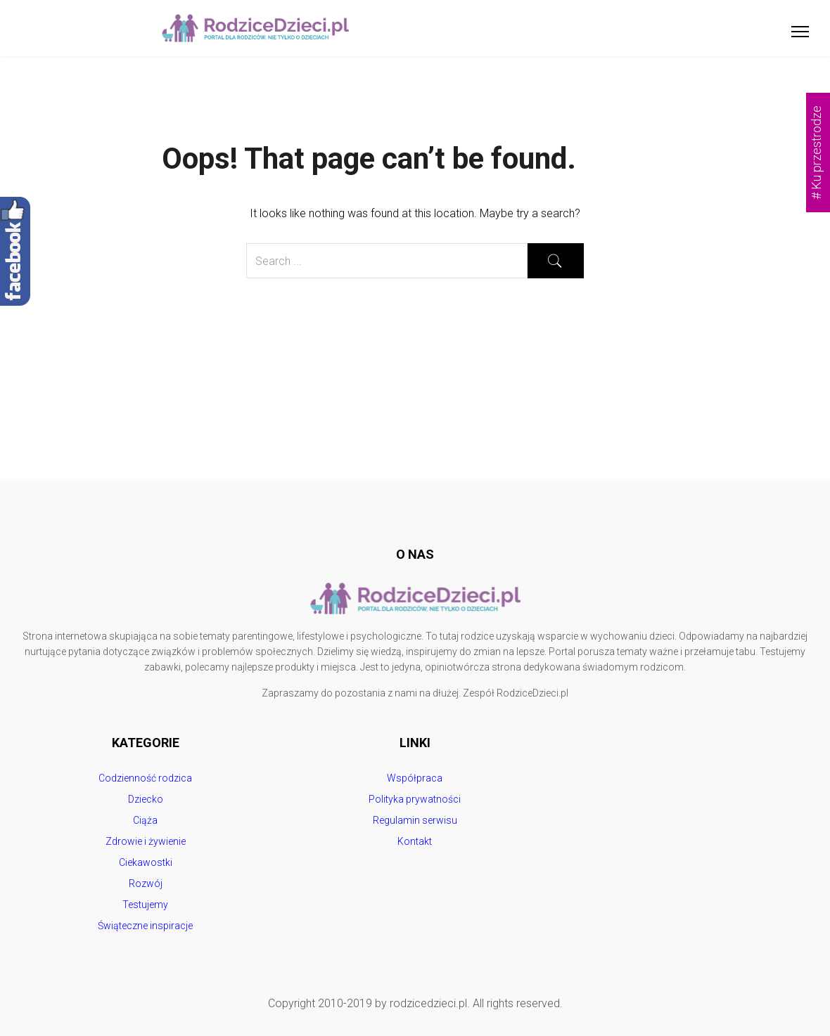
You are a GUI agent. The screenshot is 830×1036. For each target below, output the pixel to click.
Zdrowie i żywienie (146, 841)
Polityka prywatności (415, 799)
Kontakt (414, 841)
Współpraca (414, 778)
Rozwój (145, 883)
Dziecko (145, 799)
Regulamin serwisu (415, 820)
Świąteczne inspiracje (145, 925)
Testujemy (145, 904)
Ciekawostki (145, 862)
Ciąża (145, 820)
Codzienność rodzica (145, 778)
